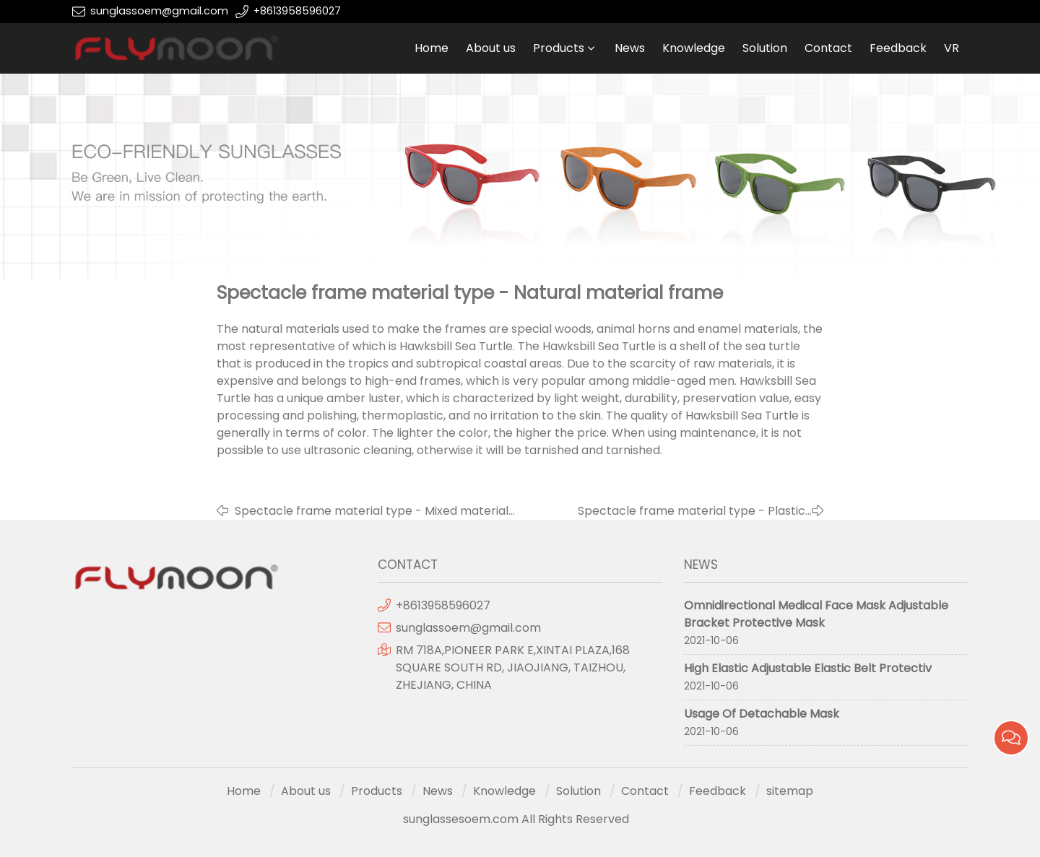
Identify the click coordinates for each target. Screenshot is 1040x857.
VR (951, 48)
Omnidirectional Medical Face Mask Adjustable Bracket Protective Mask (816, 614)
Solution (764, 48)
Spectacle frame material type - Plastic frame (691, 511)
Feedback (898, 48)
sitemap (789, 791)
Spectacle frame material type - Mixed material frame (371, 511)
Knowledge (693, 48)
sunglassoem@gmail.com (159, 11)
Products (558, 48)
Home (431, 48)
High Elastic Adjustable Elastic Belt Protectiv (808, 668)
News (630, 48)
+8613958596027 (297, 11)
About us (491, 48)
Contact (828, 48)
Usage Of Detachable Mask (761, 713)
